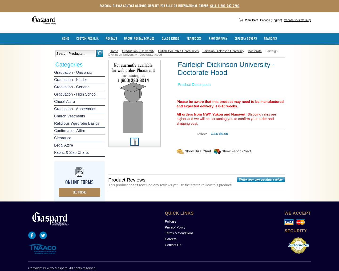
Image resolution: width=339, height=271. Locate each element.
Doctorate (255, 51)
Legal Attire (63, 145)
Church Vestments (69, 116)
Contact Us (173, 245)
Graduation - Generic (71, 87)
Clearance (62, 138)
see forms (79, 192)
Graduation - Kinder (70, 80)
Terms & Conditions (179, 233)
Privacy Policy (175, 227)
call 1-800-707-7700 (224, 6)
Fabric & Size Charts (71, 153)
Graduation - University (73, 72)
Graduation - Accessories (75, 109)
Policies (170, 221)
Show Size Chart (198, 151)
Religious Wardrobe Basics (76, 123)
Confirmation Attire (69, 131)
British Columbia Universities (178, 51)
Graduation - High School (75, 94)
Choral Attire (64, 102)
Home (114, 51)
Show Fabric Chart (236, 151)
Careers (171, 239)
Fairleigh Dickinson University (223, 51)
